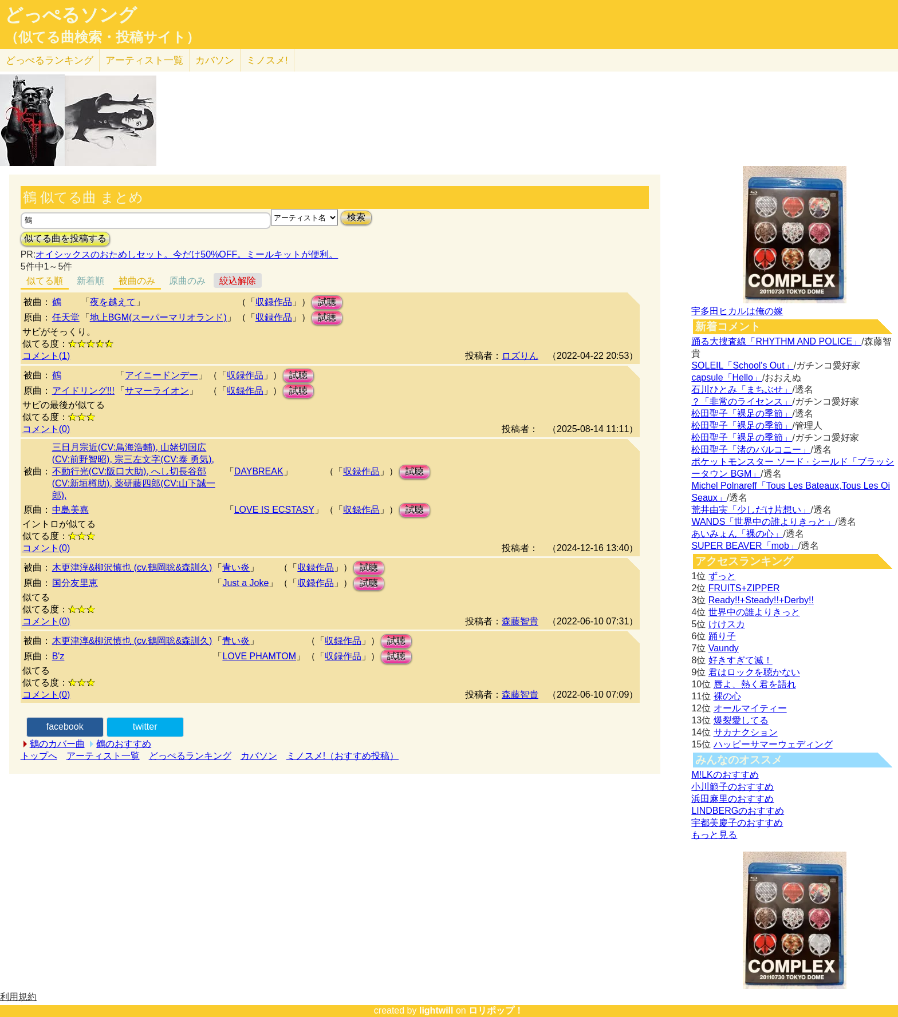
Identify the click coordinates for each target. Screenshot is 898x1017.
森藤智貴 (520, 621)
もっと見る (714, 835)
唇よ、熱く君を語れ (755, 684)
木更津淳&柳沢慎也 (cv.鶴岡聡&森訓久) (132, 567)
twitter (145, 726)
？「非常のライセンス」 (741, 401)
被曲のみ (137, 281)
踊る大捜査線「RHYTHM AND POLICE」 (776, 341)
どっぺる (49, 60)
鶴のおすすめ (123, 744)
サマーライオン (157, 390)
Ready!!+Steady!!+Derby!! (761, 600)
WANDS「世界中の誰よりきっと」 (763, 522)
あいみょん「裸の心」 (737, 534)
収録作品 (273, 302)
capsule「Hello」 (726, 377)
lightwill (436, 1010)
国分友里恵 (75, 583)
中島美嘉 (70, 510)
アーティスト (144, 60)
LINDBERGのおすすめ (737, 811)
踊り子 (722, 636)
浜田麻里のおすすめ (732, 799)
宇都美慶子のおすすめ (737, 823)
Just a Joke (245, 583)
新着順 (90, 281)
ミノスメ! (267, 60)
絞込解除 (237, 281)
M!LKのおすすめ (724, 774)
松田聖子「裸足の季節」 (741, 413)
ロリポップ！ (495, 1010)
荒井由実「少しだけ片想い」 (750, 510)
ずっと (722, 576)
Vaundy (723, 648)
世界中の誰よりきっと (754, 612)
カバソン (214, 60)
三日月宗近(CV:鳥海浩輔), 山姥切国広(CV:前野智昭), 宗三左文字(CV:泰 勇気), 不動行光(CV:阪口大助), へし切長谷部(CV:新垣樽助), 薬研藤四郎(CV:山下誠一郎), (133, 471)
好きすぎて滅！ (740, 660)
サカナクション (746, 732)
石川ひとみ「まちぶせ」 (741, 389)
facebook (65, 726)
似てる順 (44, 281)
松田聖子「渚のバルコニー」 (750, 449)
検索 (356, 217)
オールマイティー (750, 708)
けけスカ (726, 624)
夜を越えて (113, 302)
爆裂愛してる (741, 720)
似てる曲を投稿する (65, 238)
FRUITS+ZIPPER (744, 588)
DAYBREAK (258, 471)
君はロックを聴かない (754, 672)
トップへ (39, 756)
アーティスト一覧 (103, 756)
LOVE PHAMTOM (259, 656)
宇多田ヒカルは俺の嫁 (737, 311)
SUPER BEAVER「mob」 (744, 546)
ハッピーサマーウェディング (773, 744)
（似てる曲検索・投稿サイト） (102, 37)
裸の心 (727, 696)
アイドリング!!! (83, 390)
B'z (58, 656)
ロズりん (520, 356)
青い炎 (236, 567)
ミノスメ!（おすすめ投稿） (342, 756)
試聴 (327, 302)
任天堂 (66, 317)
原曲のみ (187, 281)
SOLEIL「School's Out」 (742, 365)
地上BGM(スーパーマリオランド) (158, 317)
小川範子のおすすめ (732, 787)
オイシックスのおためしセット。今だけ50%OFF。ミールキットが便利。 (187, 254)
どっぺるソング (71, 15)
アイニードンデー (161, 375)
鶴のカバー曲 (57, 744)
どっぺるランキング (190, 756)
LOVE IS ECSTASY (274, 510)
